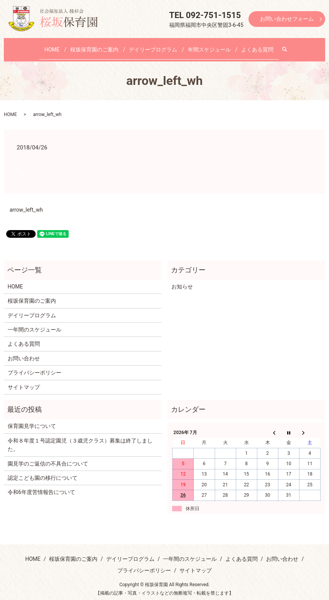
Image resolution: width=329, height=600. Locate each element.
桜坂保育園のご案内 (99, 45)
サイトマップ (24, 379)
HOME (62, 45)
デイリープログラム (153, 45)
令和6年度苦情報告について (41, 485)
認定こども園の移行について (42, 470)
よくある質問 (247, 45)
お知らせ (182, 279)
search (276, 46)
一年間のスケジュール (34, 322)
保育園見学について (32, 419)
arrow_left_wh (26, 202)
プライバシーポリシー (34, 365)
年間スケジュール (204, 45)
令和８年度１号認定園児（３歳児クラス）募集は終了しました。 (80, 437)
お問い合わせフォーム (287, 19)
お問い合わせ (24, 351)
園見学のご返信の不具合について (48, 456)
